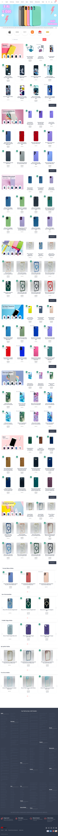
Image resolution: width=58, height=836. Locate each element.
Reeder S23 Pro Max (52, 791)
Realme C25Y (42, 748)
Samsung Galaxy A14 (33, 744)
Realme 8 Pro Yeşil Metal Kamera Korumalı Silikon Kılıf (22, 209)
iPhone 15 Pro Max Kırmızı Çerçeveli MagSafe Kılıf (50, 293)
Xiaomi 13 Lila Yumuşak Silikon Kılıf (51, 123)
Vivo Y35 (12, 791)
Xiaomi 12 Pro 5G (52, 736)
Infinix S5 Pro (13, 783)
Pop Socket (51, 758)
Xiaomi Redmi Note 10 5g (14, 772)
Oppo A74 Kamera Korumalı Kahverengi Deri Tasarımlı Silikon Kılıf (40, 450)
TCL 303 (21, 799)
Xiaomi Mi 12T (3, 753)
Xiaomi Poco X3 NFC (23, 757)
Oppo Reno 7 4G (23, 764)
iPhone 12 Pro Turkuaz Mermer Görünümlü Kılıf (30, 384)
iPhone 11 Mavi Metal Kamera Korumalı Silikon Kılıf (8, 209)
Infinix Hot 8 (3, 802)
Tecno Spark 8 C (42, 802)
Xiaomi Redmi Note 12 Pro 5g (5, 763)
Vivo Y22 (12, 797)
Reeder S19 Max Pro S (53, 792)
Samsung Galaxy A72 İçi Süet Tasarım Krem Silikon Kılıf (51, 319)
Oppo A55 (31, 764)
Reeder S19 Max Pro (52, 794)
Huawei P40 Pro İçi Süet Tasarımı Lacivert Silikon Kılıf (22, 358)
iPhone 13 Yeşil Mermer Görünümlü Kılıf (22, 424)
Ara (44, 39)
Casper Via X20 (23, 805)
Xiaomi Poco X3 (23, 756)
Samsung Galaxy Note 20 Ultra (14, 742)
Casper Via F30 (23, 804)
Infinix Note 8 (3, 804)
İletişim (2, 830)
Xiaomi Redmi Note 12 (5, 777)
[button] (46, 2)
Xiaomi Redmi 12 (13, 748)
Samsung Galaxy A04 (43, 720)
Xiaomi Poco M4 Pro (23, 751)
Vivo (11, 786)
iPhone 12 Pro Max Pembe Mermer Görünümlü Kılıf (36, 404)
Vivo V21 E (12, 800)
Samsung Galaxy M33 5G (14, 745)
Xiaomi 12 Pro (51, 737)
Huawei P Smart (52, 721)
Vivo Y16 (12, 807)
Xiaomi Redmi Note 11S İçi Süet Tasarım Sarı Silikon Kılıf (30, 319)
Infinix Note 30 (51, 773)
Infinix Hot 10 (3, 797)
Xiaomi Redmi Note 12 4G (5, 774)
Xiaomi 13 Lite (51, 732)
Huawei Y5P (51, 724)
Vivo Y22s (12, 796)
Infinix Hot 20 (3, 783)
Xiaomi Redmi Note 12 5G (5, 771)
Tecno (31, 808)
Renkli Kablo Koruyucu (53, 757)
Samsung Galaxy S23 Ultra (14, 724)
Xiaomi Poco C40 (14, 780)
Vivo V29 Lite (13, 794)
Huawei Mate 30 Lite (43, 745)
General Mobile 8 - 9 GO (33, 804)
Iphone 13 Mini (3, 729)
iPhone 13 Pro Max (4, 726)
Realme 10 (41, 767)
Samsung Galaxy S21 (14, 740)
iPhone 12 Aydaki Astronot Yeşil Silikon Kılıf (50, 77)
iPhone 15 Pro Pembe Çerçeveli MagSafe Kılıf (51, 254)
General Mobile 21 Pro (33, 793)
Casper (21, 800)
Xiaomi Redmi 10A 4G (14, 777)
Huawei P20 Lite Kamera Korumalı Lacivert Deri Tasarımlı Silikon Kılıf (50, 469)
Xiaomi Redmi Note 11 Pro (14, 753)
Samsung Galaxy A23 (34, 738)
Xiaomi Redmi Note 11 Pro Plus (14, 750)
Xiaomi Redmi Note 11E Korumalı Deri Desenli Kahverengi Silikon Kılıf (8, 469)
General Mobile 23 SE (33, 784)
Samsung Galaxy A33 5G (34, 729)
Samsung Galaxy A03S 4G (43, 724)
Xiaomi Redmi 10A (14, 778)
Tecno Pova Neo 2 (52, 784)
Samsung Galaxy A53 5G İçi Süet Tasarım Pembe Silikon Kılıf (36, 358)
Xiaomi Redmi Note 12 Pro (5, 760)
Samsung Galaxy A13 (43, 713)
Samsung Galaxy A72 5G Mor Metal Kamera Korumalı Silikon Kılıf (22, 229)
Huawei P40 (51, 718)
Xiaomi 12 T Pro (3, 751)
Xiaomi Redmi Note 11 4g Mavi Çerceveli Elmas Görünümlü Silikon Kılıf (41, 516)
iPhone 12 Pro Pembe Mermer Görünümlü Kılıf (36, 424)
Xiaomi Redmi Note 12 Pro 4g (5, 766)
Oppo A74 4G (32, 759)
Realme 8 (41, 770)
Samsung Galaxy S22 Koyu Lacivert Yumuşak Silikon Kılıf (8, 143)
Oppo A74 (31, 761)
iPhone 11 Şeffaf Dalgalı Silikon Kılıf (10, 635)
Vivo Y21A (12, 799)
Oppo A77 (31, 757)
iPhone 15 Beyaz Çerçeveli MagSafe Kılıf (30, 254)
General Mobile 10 (33, 802)
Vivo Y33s (12, 792)
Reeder (50, 789)
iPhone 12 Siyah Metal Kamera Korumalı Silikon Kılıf (36, 209)
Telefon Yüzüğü (52, 760)
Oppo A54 (31, 767)
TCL (21, 786)
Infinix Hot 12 (3, 786)
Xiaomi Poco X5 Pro (23, 749)
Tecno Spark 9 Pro (43, 798)
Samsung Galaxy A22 (34, 743)
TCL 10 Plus (22, 794)
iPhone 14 (2, 724)
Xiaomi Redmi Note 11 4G (14, 762)
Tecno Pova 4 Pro (43, 805)
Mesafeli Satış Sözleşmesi (13, 830)
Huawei (17, 1)
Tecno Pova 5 (42, 803)
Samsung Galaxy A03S (43, 727)
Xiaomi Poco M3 (23, 761)
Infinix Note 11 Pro (4, 791)
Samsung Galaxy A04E (43, 718)
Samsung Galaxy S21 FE (14, 738)
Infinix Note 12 (3, 789)
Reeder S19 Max (52, 796)
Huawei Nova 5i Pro (52, 726)
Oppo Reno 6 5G (23, 767)
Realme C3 (41, 772)
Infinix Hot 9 (3, 800)
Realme (31, 1)
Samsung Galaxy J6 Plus (43, 735)
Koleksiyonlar (51, 766)
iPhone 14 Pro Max (4, 719)
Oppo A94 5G (32, 753)
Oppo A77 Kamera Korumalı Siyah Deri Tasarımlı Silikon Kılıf (22, 489)
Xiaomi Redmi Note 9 (14, 775)
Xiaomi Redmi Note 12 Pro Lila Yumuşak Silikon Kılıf (30, 124)
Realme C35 (32, 772)
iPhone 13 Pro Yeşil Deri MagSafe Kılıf (8, 293)
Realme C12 (42, 761)
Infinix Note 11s (3, 794)
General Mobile (23, 807)
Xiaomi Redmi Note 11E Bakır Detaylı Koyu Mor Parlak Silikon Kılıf (11, 584)
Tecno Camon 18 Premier (42, 790)
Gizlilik (6, 830)
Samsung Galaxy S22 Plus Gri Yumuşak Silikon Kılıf (22, 163)
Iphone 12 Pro (3, 734)
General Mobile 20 (33, 800)
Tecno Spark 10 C (43, 797)
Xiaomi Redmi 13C (4, 757)
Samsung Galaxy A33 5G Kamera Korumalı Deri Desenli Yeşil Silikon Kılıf (36, 489)
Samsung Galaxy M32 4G (24, 716)
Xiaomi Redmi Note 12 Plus (5, 768)
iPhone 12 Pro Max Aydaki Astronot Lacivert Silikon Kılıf (50, 97)
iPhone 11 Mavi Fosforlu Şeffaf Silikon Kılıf (28, 688)
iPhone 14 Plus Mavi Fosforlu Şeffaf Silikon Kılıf (9, 688)
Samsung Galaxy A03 (43, 722)
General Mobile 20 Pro (34, 798)
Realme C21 (42, 756)
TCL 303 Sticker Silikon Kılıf (51, 57)
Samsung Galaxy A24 (34, 734)
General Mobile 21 (33, 797)
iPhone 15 (2, 715)
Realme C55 (32, 770)
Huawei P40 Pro (52, 713)
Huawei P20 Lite (52, 719)
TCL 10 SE (22, 796)
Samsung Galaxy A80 (24, 728)
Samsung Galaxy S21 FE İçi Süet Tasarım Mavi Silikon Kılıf (8, 338)
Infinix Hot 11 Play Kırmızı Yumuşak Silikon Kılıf (36, 143)
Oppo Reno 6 (22, 770)
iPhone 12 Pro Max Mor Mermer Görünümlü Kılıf (49, 404)
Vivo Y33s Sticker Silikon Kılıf (8, 97)
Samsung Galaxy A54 (24, 743)
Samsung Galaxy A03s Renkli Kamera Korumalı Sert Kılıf (22, 97)
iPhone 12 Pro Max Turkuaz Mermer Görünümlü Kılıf (22, 404)
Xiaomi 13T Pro (52, 729)
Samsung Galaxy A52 (34, 723)
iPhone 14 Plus (3, 723)
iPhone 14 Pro (3, 721)
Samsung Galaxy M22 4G (24, 722)
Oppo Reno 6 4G (23, 769)
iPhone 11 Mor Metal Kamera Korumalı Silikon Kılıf (50, 229)
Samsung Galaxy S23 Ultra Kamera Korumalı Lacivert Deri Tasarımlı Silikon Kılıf (51, 450)
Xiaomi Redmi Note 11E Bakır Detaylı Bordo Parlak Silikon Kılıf (28, 584)
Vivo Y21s (12, 802)
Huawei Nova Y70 (52, 723)
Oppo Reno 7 (22, 766)
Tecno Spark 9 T (42, 800)
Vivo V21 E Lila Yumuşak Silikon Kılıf (49, 143)
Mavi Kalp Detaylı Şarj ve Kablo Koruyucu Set (30, 57)
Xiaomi (22, 1)
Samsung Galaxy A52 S (34, 718)
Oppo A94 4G (32, 754)
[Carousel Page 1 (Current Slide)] (28, 24)
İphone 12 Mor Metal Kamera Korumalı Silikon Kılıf (51, 189)
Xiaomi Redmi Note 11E (14, 756)
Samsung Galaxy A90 (24, 727)
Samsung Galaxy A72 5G (24, 738)
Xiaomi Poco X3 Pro (23, 759)
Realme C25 (42, 753)
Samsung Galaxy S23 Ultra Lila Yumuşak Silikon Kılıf (36, 163)
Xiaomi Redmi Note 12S (4, 780)
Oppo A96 (31, 749)
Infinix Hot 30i (51, 770)
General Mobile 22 (33, 792)
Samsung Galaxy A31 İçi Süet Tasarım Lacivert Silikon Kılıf (40, 319)
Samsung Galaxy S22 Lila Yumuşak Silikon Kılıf (50, 163)
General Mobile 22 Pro (34, 787)
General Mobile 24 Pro (34, 783)
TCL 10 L (21, 797)
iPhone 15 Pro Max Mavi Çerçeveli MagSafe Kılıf (36, 273)
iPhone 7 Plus (13, 718)
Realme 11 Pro (42, 766)
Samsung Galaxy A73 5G (24, 734)
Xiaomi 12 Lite (3, 754)
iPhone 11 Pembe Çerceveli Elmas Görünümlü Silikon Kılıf (50, 535)
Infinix (50, 768)
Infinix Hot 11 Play (4, 792)
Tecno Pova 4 (42, 808)
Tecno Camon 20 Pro (33, 809)
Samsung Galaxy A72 (24, 740)
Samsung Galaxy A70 (24, 741)
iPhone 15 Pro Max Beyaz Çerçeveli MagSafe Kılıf (50, 273)
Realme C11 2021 (43, 762)
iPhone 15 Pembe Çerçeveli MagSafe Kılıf (8, 273)
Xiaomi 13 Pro (51, 731)
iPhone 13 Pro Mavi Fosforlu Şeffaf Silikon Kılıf (47, 688)
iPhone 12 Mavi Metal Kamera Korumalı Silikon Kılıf (30, 189)
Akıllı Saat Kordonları (52, 749)
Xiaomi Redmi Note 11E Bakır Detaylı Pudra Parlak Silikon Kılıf (46, 584)
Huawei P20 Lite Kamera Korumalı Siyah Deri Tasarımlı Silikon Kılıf (36, 469)
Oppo (27, 1)
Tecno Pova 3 (51, 783)
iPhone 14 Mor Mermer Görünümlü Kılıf (50, 424)
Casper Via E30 (23, 802)
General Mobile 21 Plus (34, 795)
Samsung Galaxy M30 (24, 719)
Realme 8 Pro (42, 769)
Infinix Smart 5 (13, 784)
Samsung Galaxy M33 (24, 713)
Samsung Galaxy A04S (43, 716)
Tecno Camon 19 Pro (43, 784)
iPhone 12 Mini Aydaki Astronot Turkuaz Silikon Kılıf (36, 97)
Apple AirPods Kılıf (52, 765)
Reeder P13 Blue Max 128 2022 (53, 801)
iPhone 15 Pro (3, 716)
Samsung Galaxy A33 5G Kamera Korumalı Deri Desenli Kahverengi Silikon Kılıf (22, 470)
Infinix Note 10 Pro (4, 799)
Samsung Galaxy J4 (43, 737)
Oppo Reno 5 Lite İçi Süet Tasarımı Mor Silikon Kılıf (50, 338)
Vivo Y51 (12, 789)
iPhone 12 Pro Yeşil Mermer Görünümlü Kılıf (8, 404)
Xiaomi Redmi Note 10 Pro (14, 769)
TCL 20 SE (22, 792)
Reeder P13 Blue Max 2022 (53, 798)
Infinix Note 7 (3, 807)
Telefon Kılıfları (6, 46)
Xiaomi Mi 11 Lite (4, 756)
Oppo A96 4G (32, 748)
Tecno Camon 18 (42, 793)
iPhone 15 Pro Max (4, 718)
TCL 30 (21, 791)
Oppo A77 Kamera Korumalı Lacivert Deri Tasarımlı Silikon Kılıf (8, 489)
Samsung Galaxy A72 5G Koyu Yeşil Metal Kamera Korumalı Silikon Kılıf (50, 209)
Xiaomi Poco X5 (23, 748)
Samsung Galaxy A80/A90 (23, 731)
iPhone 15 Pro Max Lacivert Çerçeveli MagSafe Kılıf (8, 535)
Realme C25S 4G (43, 749)
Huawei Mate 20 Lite (43, 747)
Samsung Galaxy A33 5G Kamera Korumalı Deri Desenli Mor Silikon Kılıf (49, 489)
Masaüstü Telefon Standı (52, 752)
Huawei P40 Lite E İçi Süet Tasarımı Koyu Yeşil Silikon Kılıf (50, 358)
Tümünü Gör (52, 105)
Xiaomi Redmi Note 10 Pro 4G (14, 766)
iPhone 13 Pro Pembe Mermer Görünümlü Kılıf (41, 384)
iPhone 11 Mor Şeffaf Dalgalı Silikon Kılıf (28, 636)
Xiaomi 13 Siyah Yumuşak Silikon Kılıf (8, 163)
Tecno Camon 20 (43, 783)
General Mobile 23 (33, 786)
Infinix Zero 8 (3, 805)
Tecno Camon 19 (42, 787)
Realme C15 (42, 759)
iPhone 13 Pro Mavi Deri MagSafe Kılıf (40, 254)
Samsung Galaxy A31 (33, 732)
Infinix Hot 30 (51, 771)
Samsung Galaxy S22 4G (34, 741)
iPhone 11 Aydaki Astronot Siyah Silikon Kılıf (8, 77)
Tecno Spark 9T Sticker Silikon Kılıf (22, 77)
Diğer (43, 1)
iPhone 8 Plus (13, 716)
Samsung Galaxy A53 (34, 716)
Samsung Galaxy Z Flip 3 (43, 730)
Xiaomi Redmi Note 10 (14, 773)
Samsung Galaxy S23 (14, 728)
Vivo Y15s (22, 783)
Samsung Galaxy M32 (24, 717)
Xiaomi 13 (51, 734)
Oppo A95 (31, 751)
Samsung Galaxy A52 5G (34, 721)
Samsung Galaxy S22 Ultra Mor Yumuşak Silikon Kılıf (40, 124)
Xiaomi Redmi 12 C (4, 776)
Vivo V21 (12, 805)
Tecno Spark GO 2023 (53, 787)
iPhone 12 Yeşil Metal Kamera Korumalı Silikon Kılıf (8, 229)
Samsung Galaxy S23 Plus (14, 726)
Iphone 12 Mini (3, 736)
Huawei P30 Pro (42, 743)
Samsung (12, 1)
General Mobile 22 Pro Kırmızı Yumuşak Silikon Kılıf (22, 143)
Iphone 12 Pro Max (4, 732)
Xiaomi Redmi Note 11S (14, 759)
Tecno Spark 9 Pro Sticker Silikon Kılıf (36, 77)
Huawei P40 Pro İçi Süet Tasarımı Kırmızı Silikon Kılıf (8, 358)
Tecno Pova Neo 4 (43, 806)
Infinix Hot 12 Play (4, 784)
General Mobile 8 (33, 806)
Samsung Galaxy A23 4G (34, 736)
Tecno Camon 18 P (43, 792)
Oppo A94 (31, 756)
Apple (7, 1)
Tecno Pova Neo (52, 786)
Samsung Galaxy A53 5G (34, 714)
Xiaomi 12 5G (3, 748)
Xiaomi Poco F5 (13, 781)
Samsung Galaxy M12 (24, 725)
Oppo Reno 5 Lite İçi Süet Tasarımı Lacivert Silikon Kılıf (36, 338)
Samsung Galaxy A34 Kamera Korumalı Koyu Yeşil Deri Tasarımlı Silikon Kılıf (30, 450)
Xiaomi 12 (2, 749)
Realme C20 (42, 757)
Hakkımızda (21, 830)
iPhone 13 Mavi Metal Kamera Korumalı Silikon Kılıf (36, 229)
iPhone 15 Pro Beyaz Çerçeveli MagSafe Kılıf (22, 273)
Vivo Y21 (12, 804)
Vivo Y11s (21, 784)
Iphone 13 (2, 731)
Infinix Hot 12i (3, 787)
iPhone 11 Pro (13, 713)
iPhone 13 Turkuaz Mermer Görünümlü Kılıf (8, 424)
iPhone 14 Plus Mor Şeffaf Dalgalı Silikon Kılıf (46, 636)
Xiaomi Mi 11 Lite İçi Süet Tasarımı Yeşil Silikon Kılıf (22, 338)
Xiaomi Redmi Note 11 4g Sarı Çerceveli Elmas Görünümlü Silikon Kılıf (30, 516)
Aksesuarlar (37, 1)
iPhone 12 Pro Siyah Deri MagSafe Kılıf (46, 610)
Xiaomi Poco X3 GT (23, 754)
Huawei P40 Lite (52, 716)
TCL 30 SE (22, 789)
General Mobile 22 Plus (33, 790)
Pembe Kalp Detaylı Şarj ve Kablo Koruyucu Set (41, 58)
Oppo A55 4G (32, 762)
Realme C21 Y (42, 754)
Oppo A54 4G (32, 766)
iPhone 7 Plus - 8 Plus (14, 719)
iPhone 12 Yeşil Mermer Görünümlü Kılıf (51, 384)
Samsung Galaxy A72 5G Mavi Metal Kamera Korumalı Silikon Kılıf (40, 189)
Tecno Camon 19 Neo (43, 786)
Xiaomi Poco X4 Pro (23, 753)
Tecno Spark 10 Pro (43, 795)
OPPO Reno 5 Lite (23, 772)
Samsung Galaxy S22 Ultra (14, 731)
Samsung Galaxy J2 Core (43, 740)
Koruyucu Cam (51, 763)
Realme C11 (42, 764)
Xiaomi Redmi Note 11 (14, 763)
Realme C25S (42, 751)
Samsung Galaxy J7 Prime (43, 733)
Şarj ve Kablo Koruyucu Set (51, 755)
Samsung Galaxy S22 (14, 735)
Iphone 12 (2, 737)
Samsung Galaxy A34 (34, 726)
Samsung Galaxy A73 (24, 735)
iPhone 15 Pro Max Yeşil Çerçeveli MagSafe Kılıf (22, 293)
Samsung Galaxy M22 (24, 723)
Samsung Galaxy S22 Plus (14, 734)
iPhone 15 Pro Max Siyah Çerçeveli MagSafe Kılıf (36, 293)
